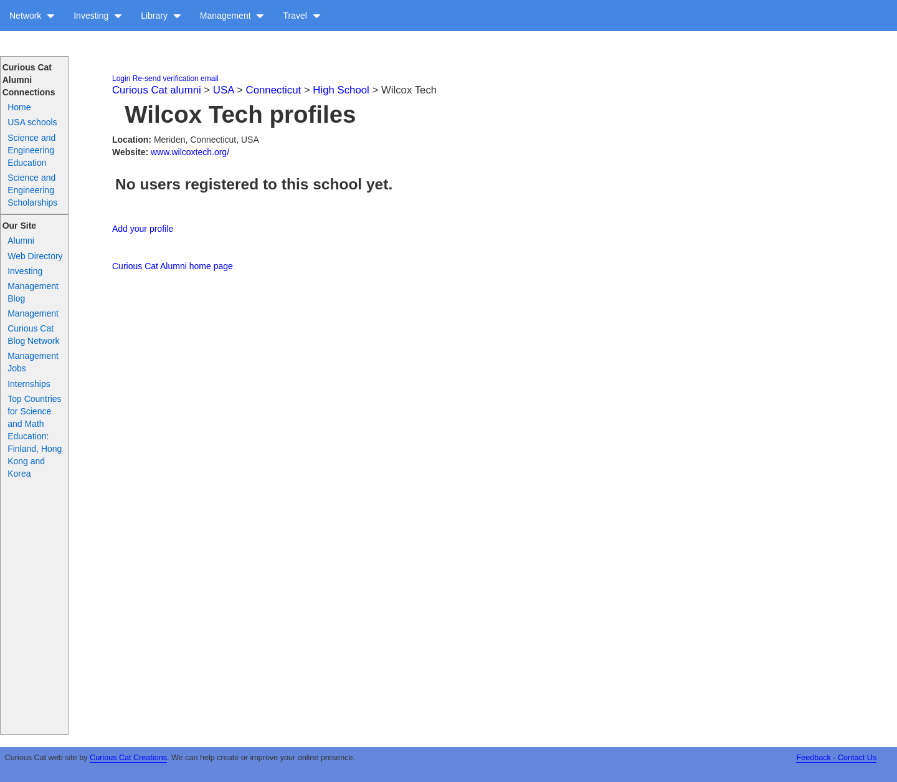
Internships (28, 384)
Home (19, 107)
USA (223, 90)
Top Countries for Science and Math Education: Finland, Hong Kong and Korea (34, 436)
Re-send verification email (176, 78)
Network (32, 16)
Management (232, 16)
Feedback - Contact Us (836, 757)
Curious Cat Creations (128, 757)
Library (161, 16)
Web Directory (34, 256)
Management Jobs (33, 362)
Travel (301, 16)
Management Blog (33, 292)
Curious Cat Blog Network (33, 334)
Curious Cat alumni (156, 90)
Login (121, 78)
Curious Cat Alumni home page (172, 266)
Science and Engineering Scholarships (32, 190)
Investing (98, 16)
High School (341, 90)
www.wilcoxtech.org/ (190, 152)
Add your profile (142, 229)
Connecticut (273, 90)
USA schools (32, 122)
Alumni (20, 241)
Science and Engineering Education (31, 150)
